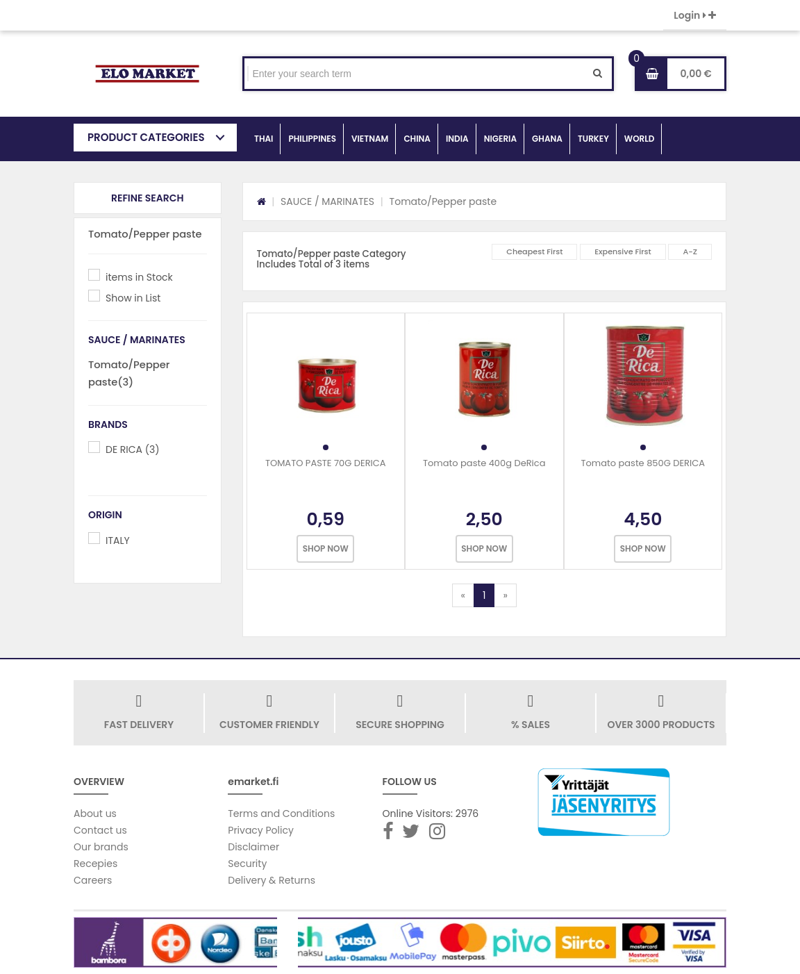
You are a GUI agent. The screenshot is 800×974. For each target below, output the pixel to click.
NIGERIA (500, 139)
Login (695, 15)
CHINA (417, 139)
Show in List (133, 298)
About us (95, 813)
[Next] (505, 595)
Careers (93, 880)
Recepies (95, 863)
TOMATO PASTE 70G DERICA (325, 463)
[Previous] (463, 595)
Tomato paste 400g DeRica (484, 463)
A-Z (690, 251)
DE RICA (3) (133, 449)
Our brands (101, 847)
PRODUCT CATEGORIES (146, 137)
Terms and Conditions (281, 813)
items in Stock (139, 277)
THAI (263, 139)
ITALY (118, 540)
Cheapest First (534, 251)
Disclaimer (253, 847)
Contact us (100, 830)
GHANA (547, 139)
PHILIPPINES (312, 139)
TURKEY (593, 139)
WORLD (639, 139)
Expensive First (622, 251)
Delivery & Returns (271, 880)
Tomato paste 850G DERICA (643, 463)
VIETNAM (369, 139)
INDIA (457, 139)
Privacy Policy (261, 830)
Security (247, 863)
